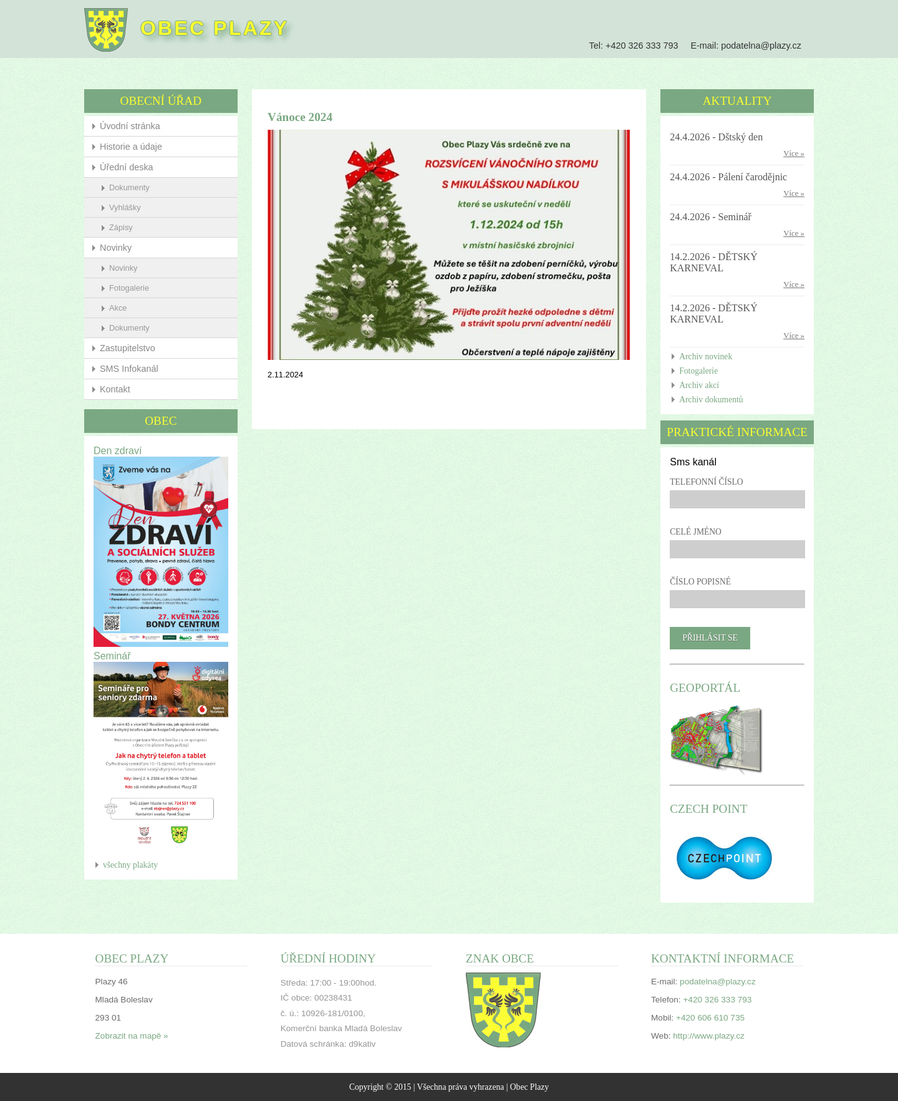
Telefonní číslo (703, 482)
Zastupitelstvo (133, 348)
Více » (788, 153)
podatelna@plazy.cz (755, 46)
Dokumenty (135, 187)
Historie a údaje (136, 147)
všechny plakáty (136, 858)
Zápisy (126, 227)
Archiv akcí (696, 385)
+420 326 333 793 (636, 46)
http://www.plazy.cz (705, 1035)
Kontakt (120, 389)
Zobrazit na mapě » (136, 1035)
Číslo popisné (697, 581)
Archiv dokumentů (708, 399)
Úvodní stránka (135, 126)
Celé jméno (692, 531)
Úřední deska (132, 167)
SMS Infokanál (134, 369)
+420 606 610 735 (707, 1017)
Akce (123, 308)
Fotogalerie (135, 288)
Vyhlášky (131, 207)
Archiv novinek (702, 356)
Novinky (121, 248)
